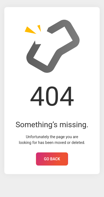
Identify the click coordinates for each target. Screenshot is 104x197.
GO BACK (52, 159)
